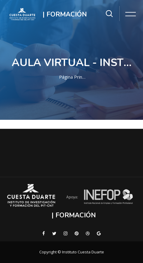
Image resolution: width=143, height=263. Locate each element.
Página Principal (73, 77)
